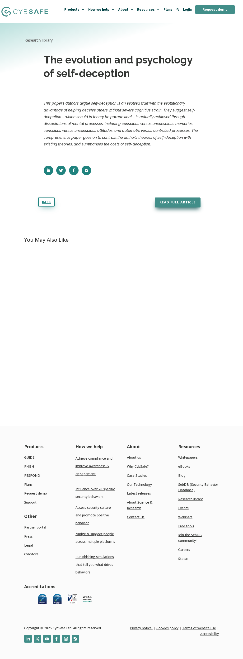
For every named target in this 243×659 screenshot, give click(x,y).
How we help (101, 9)
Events (183, 508)
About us (134, 457)
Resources (148, 9)
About (126, 9)
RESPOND (32, 475)
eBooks (184, 466)
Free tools (186, 526)
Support (30, 502)
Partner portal (35, 527)
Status (183, 558)
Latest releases (139, 493)
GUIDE (29, 457)
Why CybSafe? (138, 466)
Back (46, 202)
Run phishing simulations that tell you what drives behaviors (94, 564)
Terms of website (196, 628)
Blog (182, 475)
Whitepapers (188, 457)
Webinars (185, 517)
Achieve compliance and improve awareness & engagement (93, 466)
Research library (190, 499)
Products (74, 9)
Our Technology (139, 484)
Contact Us (136, 517)
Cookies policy (167, 628)
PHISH (29, 466)
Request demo (215, 9)
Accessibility (209, 633)
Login (187, 9)
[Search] (177, 11)
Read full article (177, 202)
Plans (168, 9)
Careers (184, 549)
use (213, 628)
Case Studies (137, 475)
